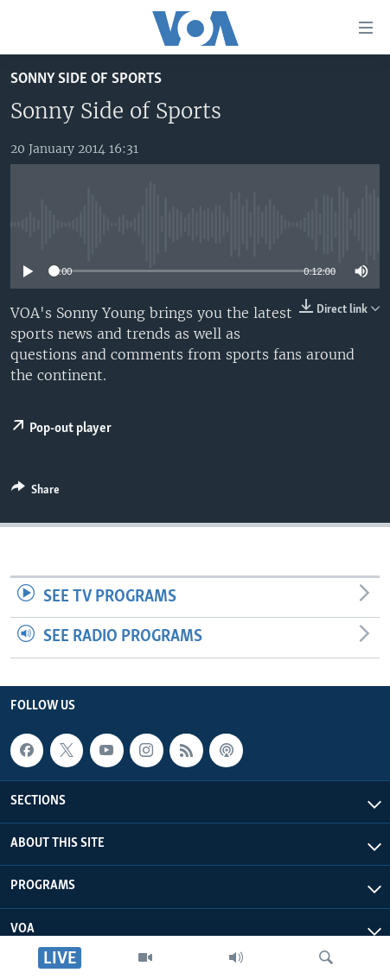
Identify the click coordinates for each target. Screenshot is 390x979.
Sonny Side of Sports (86, 79)
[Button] (35, 492)
